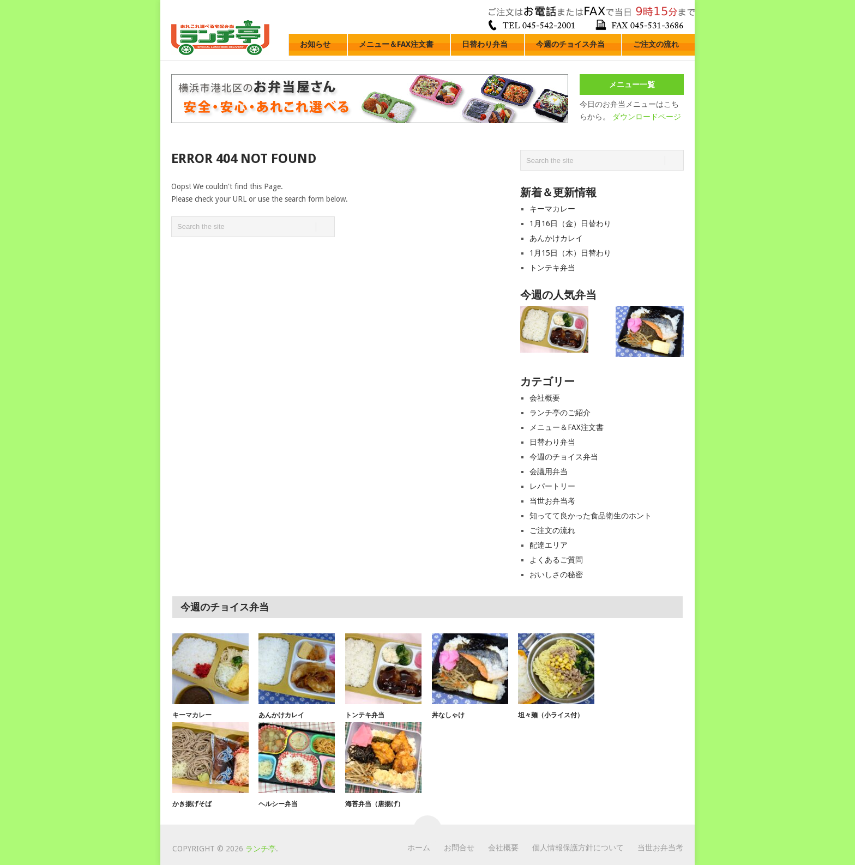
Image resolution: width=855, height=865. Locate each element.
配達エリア (548, 545)
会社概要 (544, 398)
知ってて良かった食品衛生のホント (590, 515)
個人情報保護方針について (578, 847)
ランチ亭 (260, 848)
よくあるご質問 (556, 559)
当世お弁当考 (552, 501)
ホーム (418, 847)
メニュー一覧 (632, 84)
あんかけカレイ (556, 238)
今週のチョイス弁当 (570, 44)
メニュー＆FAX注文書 (396, 44)
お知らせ (315, 44)
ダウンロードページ (646, 116)
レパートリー (552, 486)
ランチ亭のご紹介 (560, 412)
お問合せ (459, 847)
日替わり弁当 (485, 44)
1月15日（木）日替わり (570, 253)
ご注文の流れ (656, 44)
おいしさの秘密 (556, 574)
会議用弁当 (548, 471)
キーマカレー (552, 208)
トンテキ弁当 (552, 267)
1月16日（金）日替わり (570, 223)
